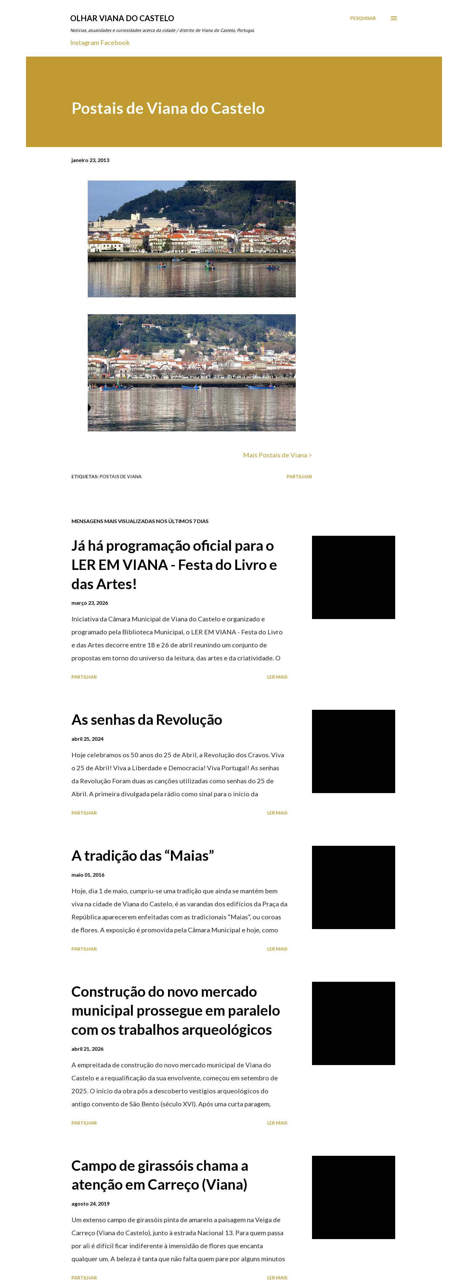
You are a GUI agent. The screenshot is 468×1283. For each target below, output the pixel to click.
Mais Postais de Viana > (277, 455)
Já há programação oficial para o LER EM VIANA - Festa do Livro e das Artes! (174, 564)
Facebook (115, 42)
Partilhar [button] (299, 476)
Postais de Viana (120, 476)
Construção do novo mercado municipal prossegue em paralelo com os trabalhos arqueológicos (176, 1010)
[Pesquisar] (363, 18)
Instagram (84, 42)
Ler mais (277, 677)
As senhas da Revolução (147, 719)
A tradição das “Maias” (143, 855)
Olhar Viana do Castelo (122, 18)
